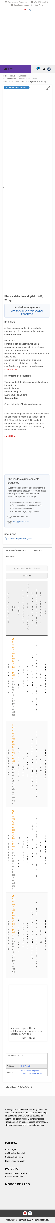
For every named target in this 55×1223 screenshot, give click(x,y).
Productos (13, 76)
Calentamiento (24, 79)
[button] (6, 69)
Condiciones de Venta (15, 1161)
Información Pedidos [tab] (15, 550)
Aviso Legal (10, 1149)
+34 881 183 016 (41, 2)
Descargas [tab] (10, 556)
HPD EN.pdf (25, 1066)
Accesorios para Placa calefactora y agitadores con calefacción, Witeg (26, 1031)
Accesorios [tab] (36, 550)
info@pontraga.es (21, 5)
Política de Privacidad (15, 1153)
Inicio (5, 76)
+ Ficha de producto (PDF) (18, 538)
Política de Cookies (14, 1157)
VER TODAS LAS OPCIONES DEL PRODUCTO (27, 312)
